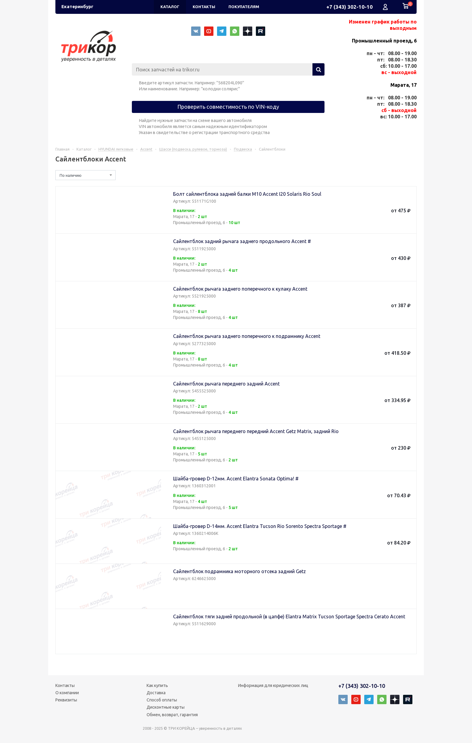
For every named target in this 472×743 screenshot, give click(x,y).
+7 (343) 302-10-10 (349, 7)
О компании (67, 692)
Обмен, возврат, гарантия (172, 714)
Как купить (157, 685)
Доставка (156, 692)
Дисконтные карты (166, 707)
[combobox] (85, 175)
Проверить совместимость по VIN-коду (228, 107)
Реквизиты (66, 700)
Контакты (65, 685)
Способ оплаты (162, 700)
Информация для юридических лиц (273, 685)
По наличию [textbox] (71, 175)
